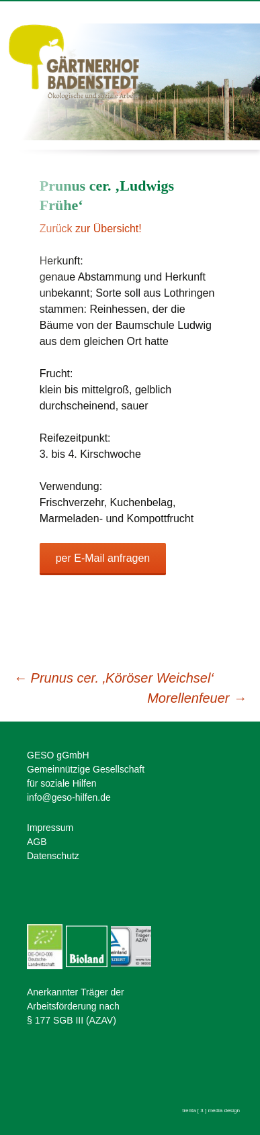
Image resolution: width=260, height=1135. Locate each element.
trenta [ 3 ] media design (211, 1110)
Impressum (50, 827)
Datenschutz (53, 855)
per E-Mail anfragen (103, 558)
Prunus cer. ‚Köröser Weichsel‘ (113, 678)
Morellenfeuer (197, 698)
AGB (37, 841)
